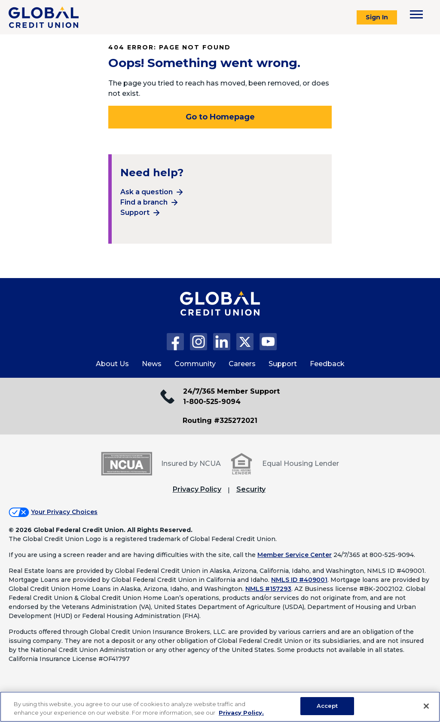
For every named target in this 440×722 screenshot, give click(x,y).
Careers (242, 364)
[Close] (426, 706)
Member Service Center (294, 555)
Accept (327, 705)
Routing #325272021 (220, 420)
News (152, 364)
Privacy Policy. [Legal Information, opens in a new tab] (241, 712)
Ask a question (146, 192)
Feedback (327, 364)
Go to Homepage (220, 117)
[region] (220, 706)
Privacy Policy (197, 489)
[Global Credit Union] (44, 17)
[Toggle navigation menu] (416, 14)
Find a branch (144, 202)
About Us (112, 364)
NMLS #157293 (268, 589)
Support (135, 212)
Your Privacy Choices (64, 512)
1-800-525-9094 (212, 402)
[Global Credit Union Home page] (220, 312)
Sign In (377, 17)
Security (251, 489)
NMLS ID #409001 (299, 580)
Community (195, 364)
